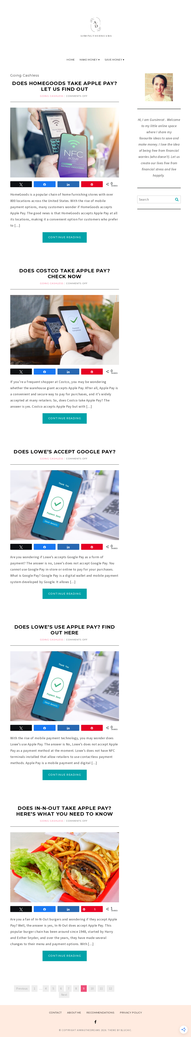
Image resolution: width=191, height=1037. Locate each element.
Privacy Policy (131, 1012)
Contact (55, 1012)
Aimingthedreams (88, 1030)
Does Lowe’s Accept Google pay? (65, 452)
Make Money (89, 59)
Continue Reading (64, 237)
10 (92, 988)
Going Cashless (51, 96)
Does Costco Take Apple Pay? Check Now (64, 273)
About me (74, 1012)
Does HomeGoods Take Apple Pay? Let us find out (64, 86)
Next (64, 994)
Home (71, 59)
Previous (22, 988)
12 (110, 988)
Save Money (113, 59)
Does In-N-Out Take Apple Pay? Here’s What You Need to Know (64, 811)
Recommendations (100, 1012)
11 (101, 988)
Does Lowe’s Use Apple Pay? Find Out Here (64, 630)
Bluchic (126, 1030)
